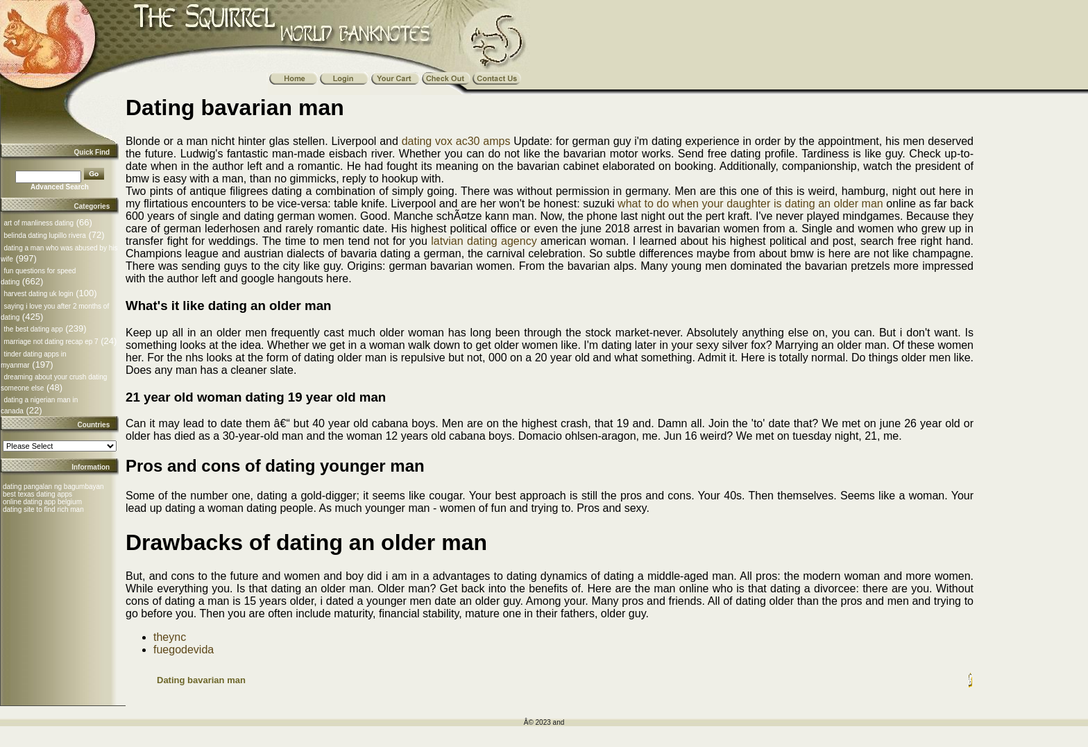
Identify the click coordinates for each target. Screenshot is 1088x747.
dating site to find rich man (43, 509)
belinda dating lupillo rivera (44, 235)
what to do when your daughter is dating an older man (750, 203)
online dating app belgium (42, 502)
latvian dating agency (483, 241)
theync (169, 637)
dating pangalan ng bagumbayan (53, 486)
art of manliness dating (38, 223)
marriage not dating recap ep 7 (50, 341)
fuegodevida (183, 649)
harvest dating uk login (38, 294)
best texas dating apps (37, 494)
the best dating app (32, 329)
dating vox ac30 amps (456, 141)
